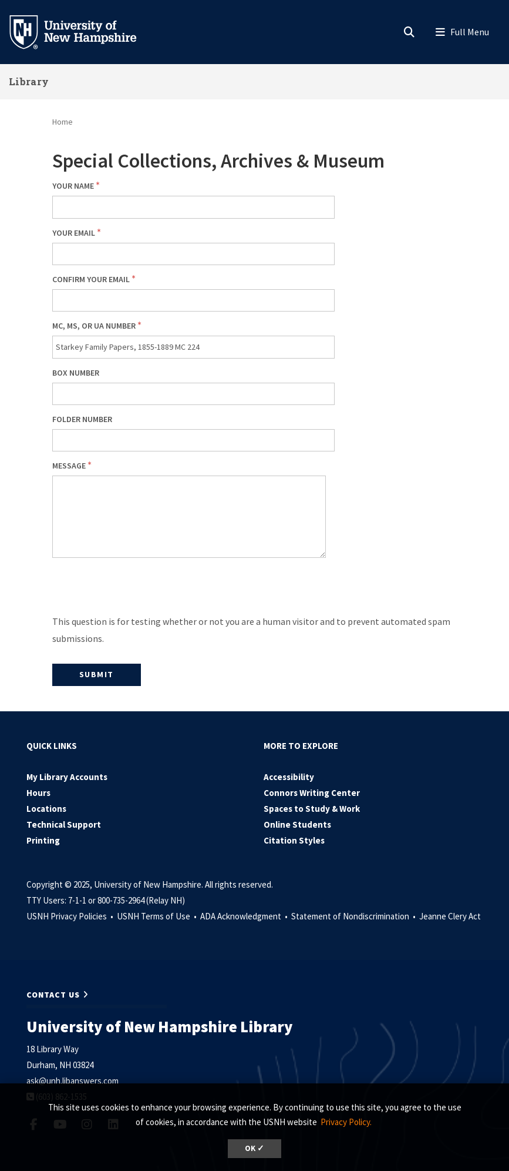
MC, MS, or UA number (94, 325)
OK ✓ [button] (254, 1148)
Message (69, 465)
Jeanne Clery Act (450, 916)
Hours (38, 792)
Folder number (82, 419)
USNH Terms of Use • (157, 916)
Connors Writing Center (312, 792)
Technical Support (63, 824)
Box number (75, 372)
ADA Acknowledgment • (244, 916)
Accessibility (289, 776)
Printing (43, 840)
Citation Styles (294, 840)
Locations (46, 808)
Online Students (297, 824)
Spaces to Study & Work (312, 808)
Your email (73, 232)
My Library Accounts (66, 776)
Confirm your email (91, 279)
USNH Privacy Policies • (70, 916)
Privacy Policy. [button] (346, 1121)
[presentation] (141, 590)
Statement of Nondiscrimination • (354, 916)
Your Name (73, 185)
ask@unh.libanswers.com (72, 1080)
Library (29, 81)
